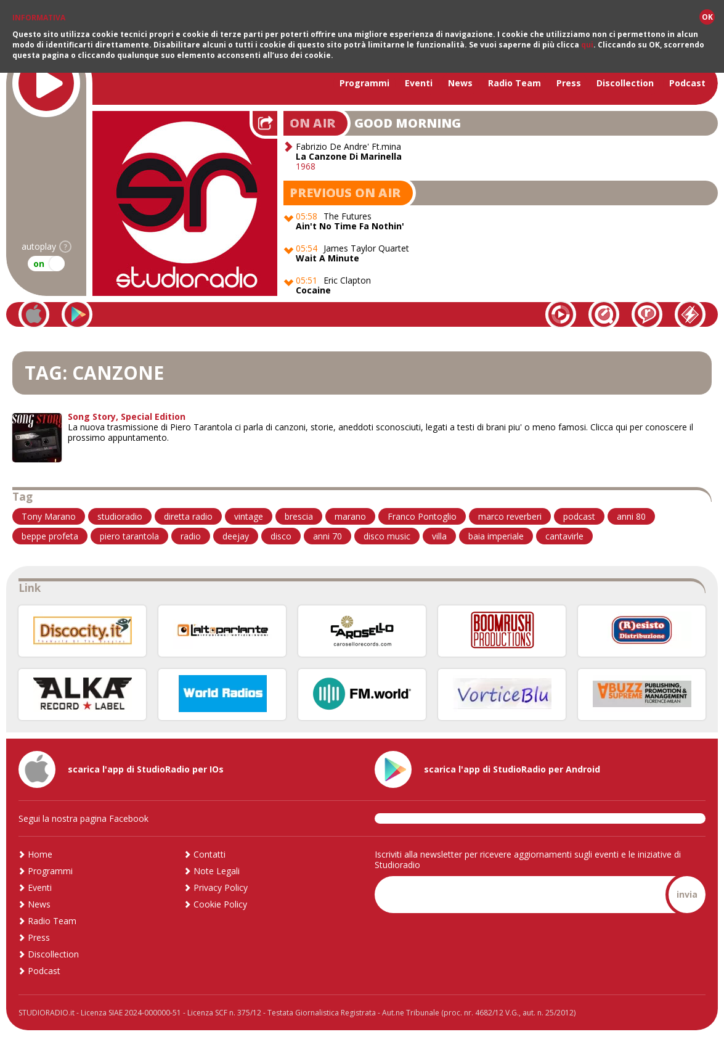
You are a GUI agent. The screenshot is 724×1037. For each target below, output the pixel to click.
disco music (387, 536)
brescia (299, 516)
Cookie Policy (220, 904)
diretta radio (188, 516)
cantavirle (564, 536)
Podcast (687, 83)
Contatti (209, 854)
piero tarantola (129, 536)
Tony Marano (49, 516)
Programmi (364, 83)
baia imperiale (496, 536)
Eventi (419, 83)
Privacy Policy (220, 887)
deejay (235, 536)
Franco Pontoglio (422, 516)
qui (587, 44)
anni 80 (631, 516)
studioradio (119, 516)
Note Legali (216, 871)
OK (707, 17)
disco (280, 536)
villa (439, 536)
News (460, 83)
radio (191, 536)
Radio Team (514, 83)
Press (568, 83)
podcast (579, 516)
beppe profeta (50, 536)
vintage (248, 516)
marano (350, 516)
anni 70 (327, 536)
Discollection (625, 83)
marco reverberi (510, 516)
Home (40, 854)
